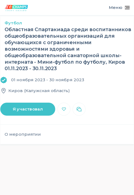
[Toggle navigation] (117, 7)
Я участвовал (28, 109)
